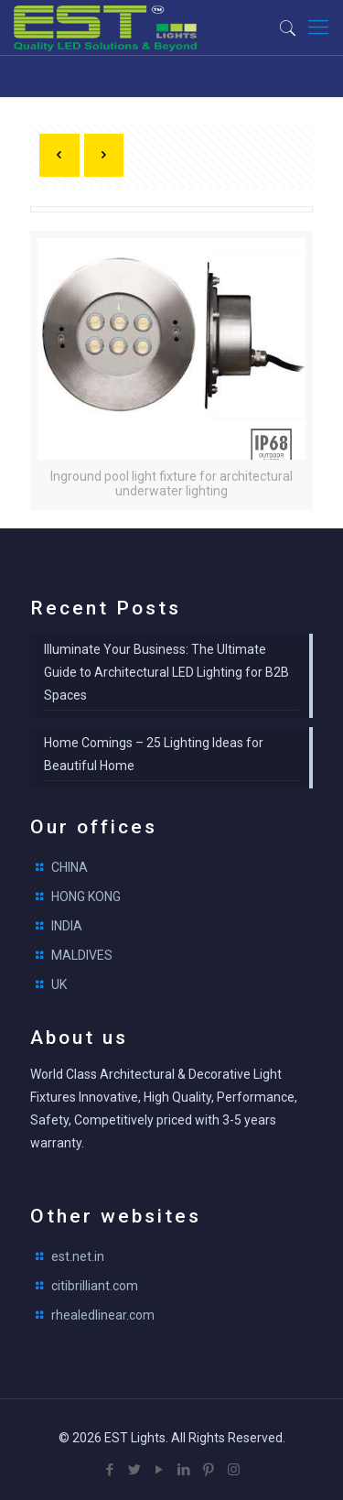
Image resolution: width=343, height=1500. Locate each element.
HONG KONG (86, 896)
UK (59, 984)
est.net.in (77, 1256)
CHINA (69, 867)
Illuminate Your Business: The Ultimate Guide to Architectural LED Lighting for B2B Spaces (166, 672)
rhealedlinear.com (103, 1315)
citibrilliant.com (94, 1285)
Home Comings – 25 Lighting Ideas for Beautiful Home (153, 754)
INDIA (66, 925)
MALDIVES (82, 955)
